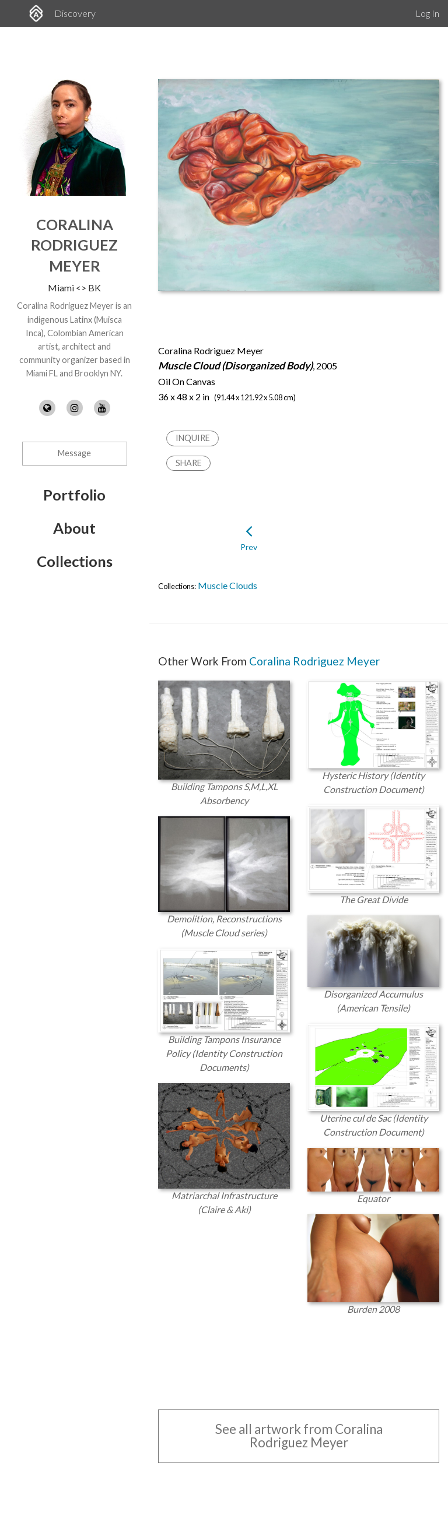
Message (74, 453)
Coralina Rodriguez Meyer (74, 245)
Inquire (193, 438)
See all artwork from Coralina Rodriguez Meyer (299, 1435)
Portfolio (74, 494)
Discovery (75, 13)
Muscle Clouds (227, 585)
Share (189, 463)
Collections (75, 561)
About (74, 528)
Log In (427, 13)
